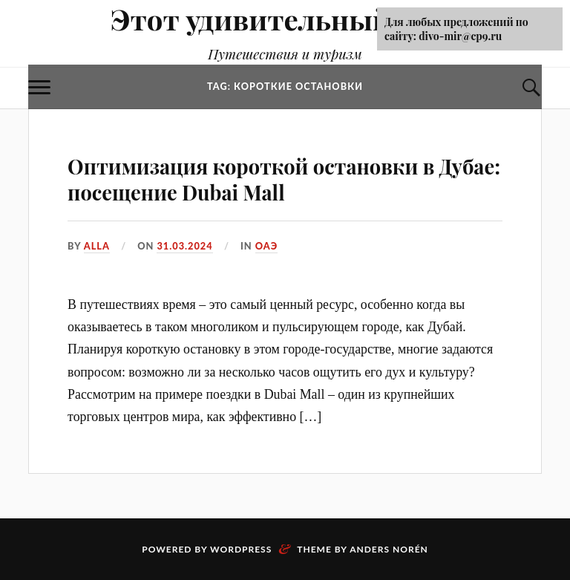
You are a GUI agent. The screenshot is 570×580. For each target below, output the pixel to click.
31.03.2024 (184, 246)
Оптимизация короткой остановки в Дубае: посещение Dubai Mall (284, 179)
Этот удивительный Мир (285, 19)
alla (97, 246)
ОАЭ (266, 246)
